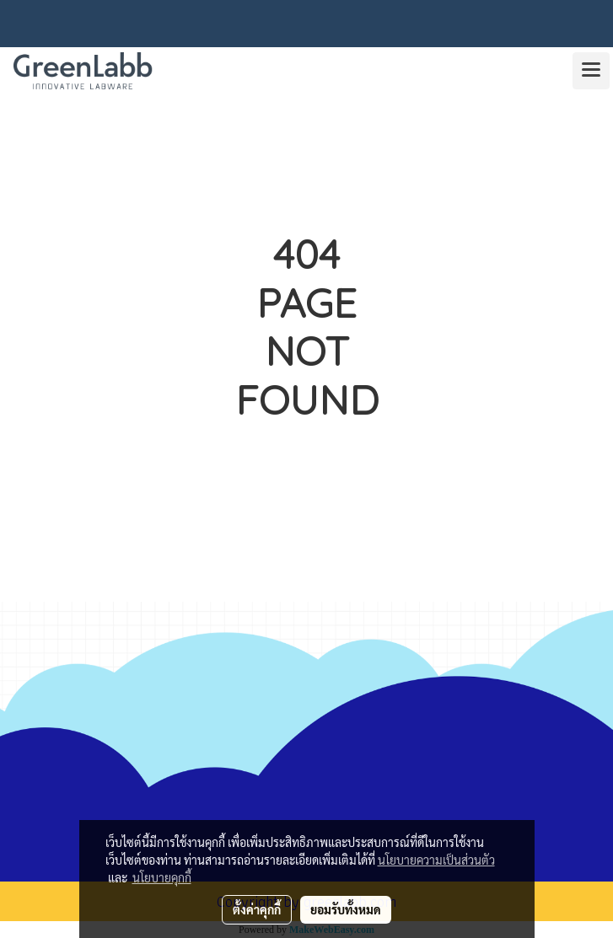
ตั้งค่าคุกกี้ (257, 909)
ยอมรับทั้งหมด (345, 909)
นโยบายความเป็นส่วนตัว (436, 859)
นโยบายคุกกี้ (161, 877)
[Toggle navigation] (591, 70)
